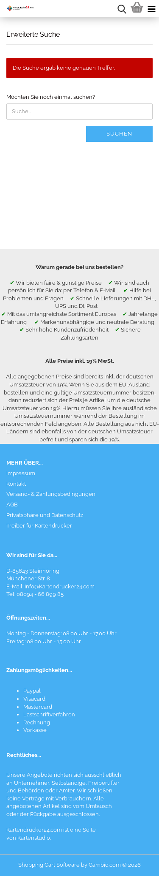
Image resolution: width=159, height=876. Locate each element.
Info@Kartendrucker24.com (60, 586)
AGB (12, 504)
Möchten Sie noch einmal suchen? (50, 97)
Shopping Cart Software (49, 865)
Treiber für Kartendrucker (39, 525)
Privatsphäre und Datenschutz (44, 515)
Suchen (119, 134)
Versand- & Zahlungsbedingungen (50, 494)
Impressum (20, 473)
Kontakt (16, 484)
